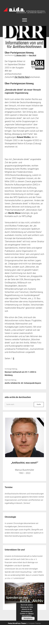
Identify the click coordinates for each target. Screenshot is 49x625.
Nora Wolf (32, 55)
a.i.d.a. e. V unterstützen (14, 578)
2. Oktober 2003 (20, 55)
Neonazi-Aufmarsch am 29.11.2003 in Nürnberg (20, 373)
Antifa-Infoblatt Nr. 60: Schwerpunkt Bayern (23, 383)
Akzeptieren (28, 618)
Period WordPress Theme (17, 623)
